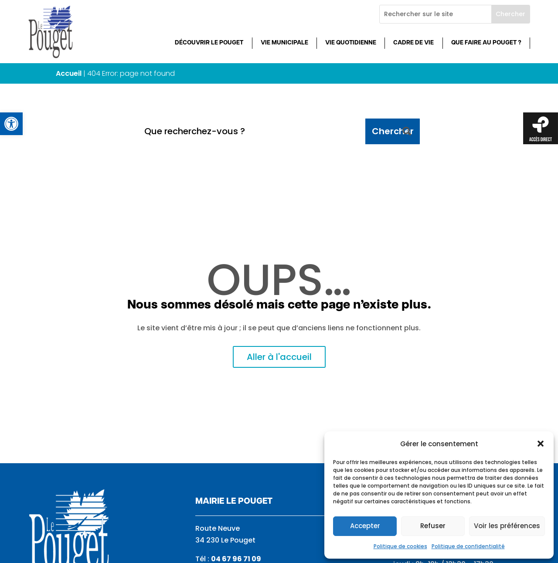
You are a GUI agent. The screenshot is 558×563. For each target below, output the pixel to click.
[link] (11, 123)
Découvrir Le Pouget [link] (209, 43)
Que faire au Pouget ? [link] (486, 43)
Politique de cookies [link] (400, 546)
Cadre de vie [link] (413, 43)
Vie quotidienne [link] (350, 43)
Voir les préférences (507, 525)
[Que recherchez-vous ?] (251, 131)
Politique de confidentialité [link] (468, 546)
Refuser (433, 525)
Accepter (365, 525)
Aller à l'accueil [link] (279, 357)
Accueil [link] (69, 73)
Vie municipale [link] (284, 43)
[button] (540, 443)
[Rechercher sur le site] (435, 14)
